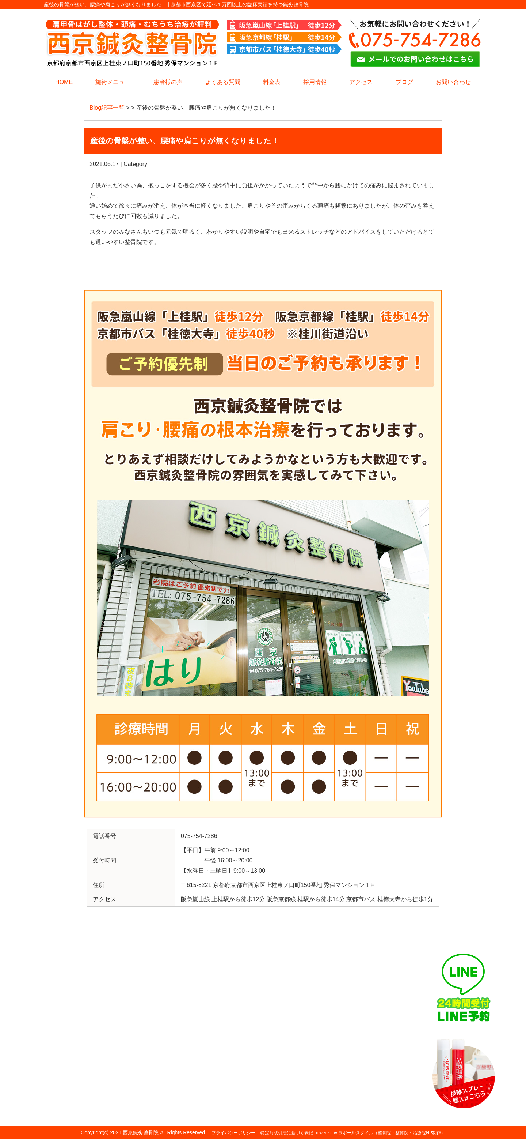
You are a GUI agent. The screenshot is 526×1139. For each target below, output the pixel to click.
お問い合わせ (453, 82)
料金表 (272, 82)
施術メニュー (112, 82)
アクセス (361, 82)
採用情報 (315, 82)
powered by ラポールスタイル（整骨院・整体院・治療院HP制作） (380, 1132)
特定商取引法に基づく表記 (286, 1132)
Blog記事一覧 (107, 108)
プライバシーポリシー (233, 1132)
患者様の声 (168, 82)
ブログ (404, 82)
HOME (64, 82)
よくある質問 (222, 82)
